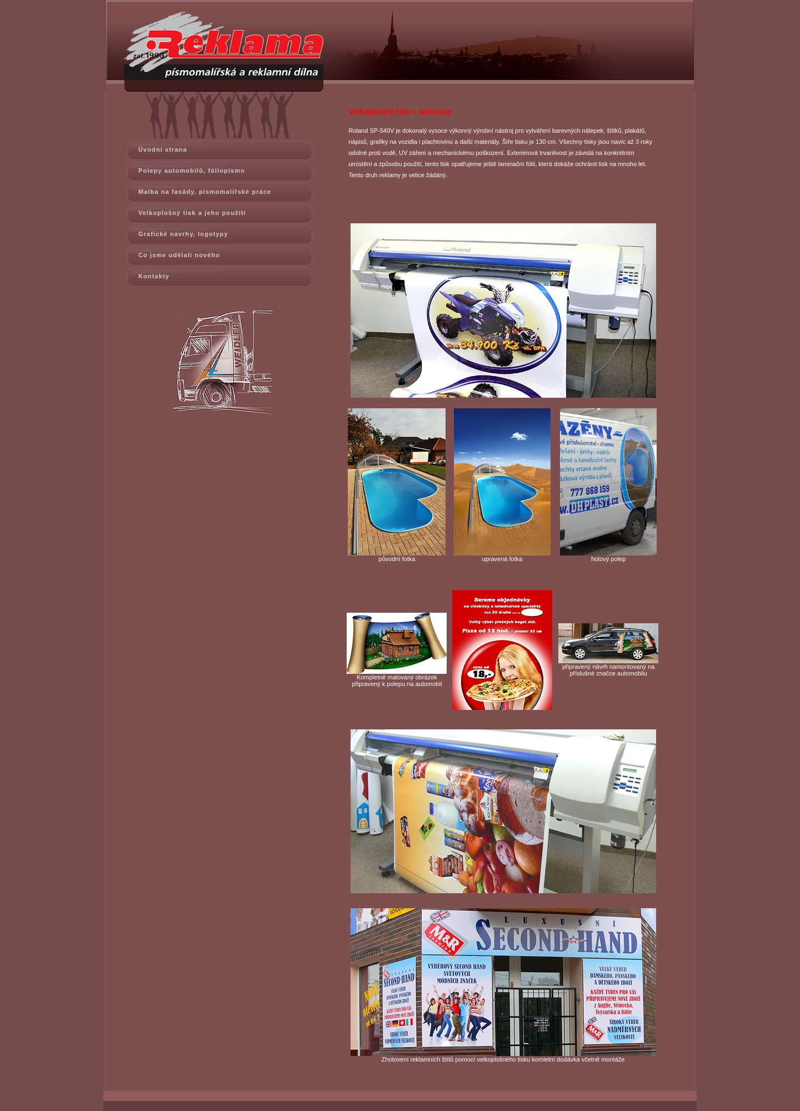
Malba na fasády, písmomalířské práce (204, 191)
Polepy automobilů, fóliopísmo (191, 170)
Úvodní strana (162, 149)
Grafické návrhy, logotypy (183, 234)
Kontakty (153, 276)
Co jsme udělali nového (179, 255)
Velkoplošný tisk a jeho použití (192, 212)
